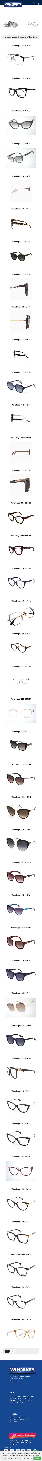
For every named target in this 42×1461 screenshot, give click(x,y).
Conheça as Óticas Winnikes (22, 1396)
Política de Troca (17, 1420)
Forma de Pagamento (19, 1418)
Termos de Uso (16, 1402)
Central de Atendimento (20, 1398)
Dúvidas (13, 1422)
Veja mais (14, 1381)
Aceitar (37, 1458)
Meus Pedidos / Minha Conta (22, 1400)
